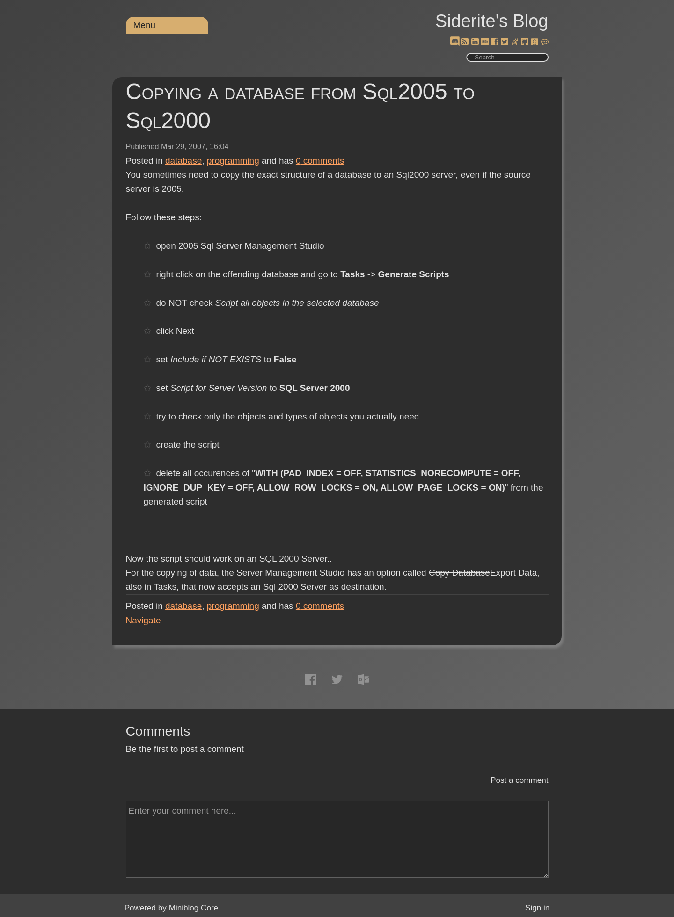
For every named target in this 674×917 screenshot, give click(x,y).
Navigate (143, 620)
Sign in (537, 907)
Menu (144, 25)
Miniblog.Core (193, 907)
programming (233, 161)
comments (320, 161)
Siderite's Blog (492, 21)
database (183, 161)
